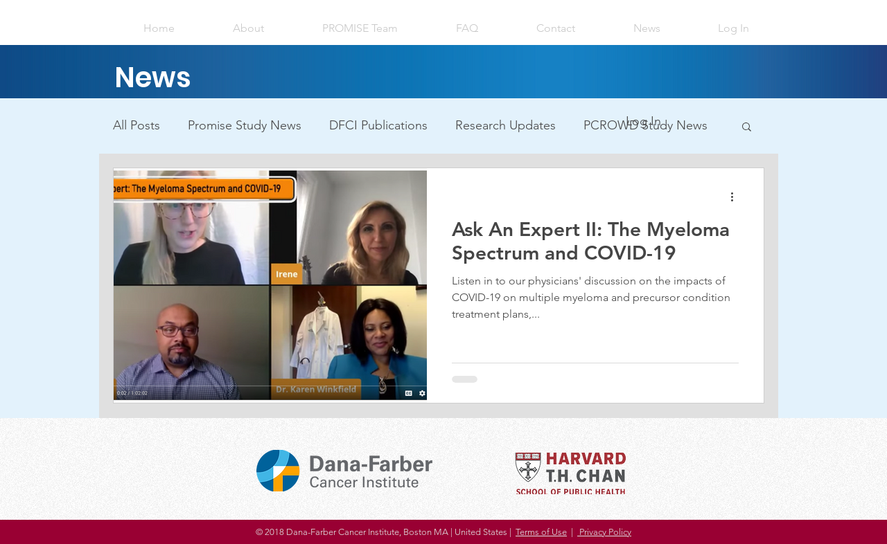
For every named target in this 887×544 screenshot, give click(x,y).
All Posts (136, 125)
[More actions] (736, 196)
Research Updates (505, 125)
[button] (733, 28)
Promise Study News (244, 125)
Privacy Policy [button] (604, 532)
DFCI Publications (378, 125)
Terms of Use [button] (541, 532)
